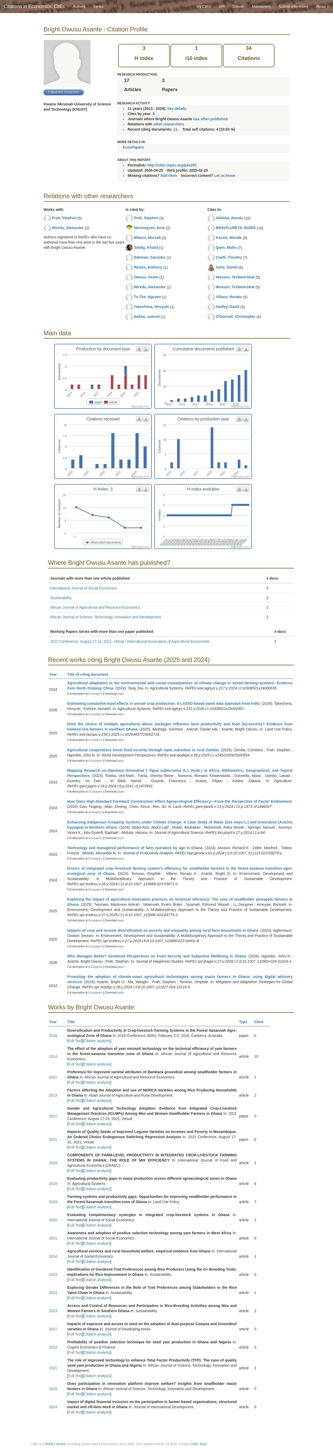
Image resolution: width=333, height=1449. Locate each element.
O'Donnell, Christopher (235, 316)
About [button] (322, 6)
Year (55, 674)
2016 (53, 1036)
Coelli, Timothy (229, 257)
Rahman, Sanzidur (149, 257)
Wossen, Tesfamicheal (235, 277)
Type (245, 1022)
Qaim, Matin (226, 247)
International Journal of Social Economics (83, 588)
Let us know (224, 175)
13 (175, 129)
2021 (53, 1077)
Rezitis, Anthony (148, 267)
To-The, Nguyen (147, 297)
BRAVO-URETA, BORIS (235, 228)
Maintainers (261, 6)
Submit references (293, 6)
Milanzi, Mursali (147, 238)
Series (98, 6)
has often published (210, 119)
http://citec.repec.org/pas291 (172, 165)
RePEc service (55, 1444)
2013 (53, 1095)
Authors (79, 6)
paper (120, 693)
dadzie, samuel (147, 316)
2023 (53, 1274)
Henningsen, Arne (149, 228)
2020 (53, 1220)
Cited (261, 1022)
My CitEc (203, 6)
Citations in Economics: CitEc (34, 6)
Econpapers (95, 693)
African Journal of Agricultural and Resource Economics (95, 607)
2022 (53, 1347)
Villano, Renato (229, 297)
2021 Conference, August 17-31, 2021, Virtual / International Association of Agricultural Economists (129, 641)
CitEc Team (199, 1444)
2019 (53, 1163)
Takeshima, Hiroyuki (151, 307)
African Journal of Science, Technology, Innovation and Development (105, 617)
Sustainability (61, 598)
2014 (53, 1056)
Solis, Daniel (226, 267)
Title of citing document (90, 674)
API (222, 6)
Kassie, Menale (229, 238)
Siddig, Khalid (146, 247)
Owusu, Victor (146, 277)
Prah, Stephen (64, 218)
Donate (238, 6)
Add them (168, 175)
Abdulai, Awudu (229, 218)
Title (73, 1022)
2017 (53, 1329)
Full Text (75, 1041)
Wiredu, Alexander (68, 228)
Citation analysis (97, 1041)
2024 (53, 1256)
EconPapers (133, 147)
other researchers (168, 124)
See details (176, 108)
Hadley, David (227, 307)
